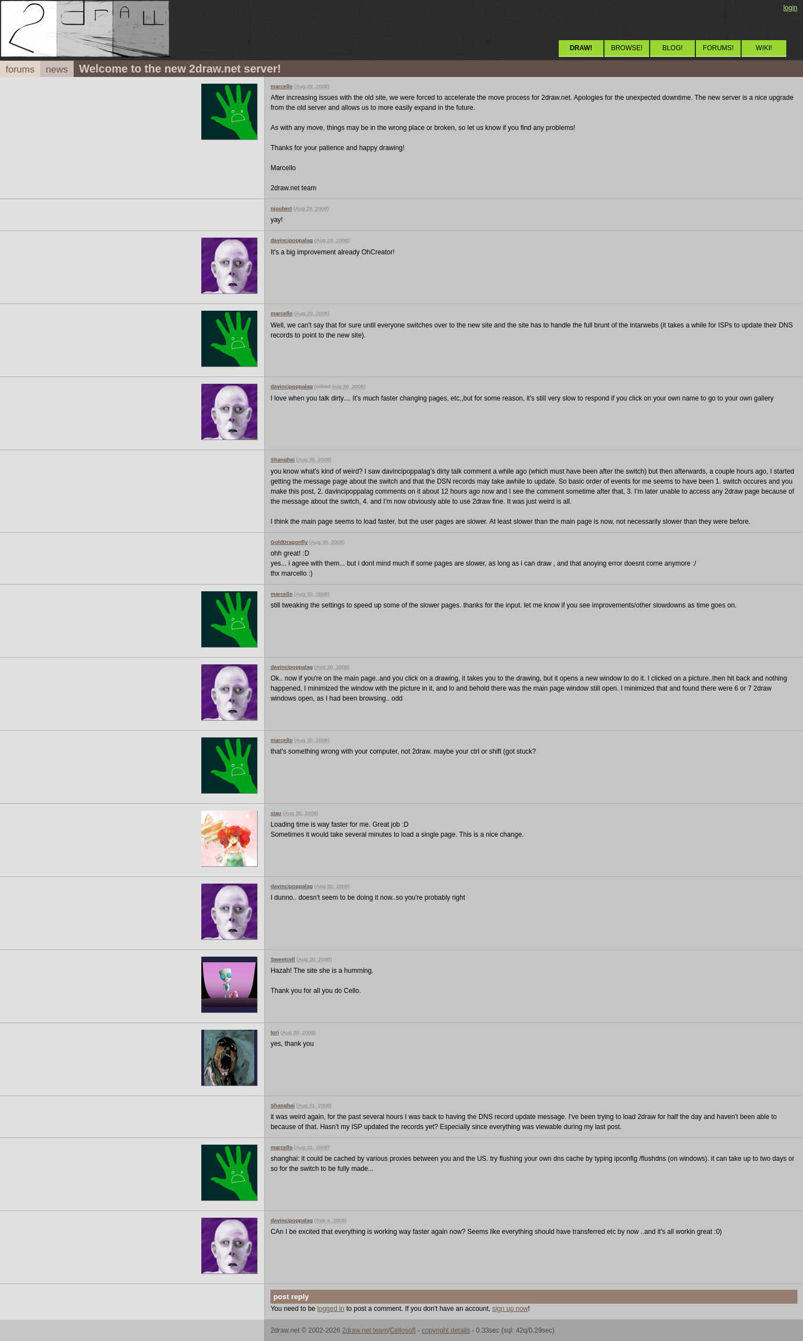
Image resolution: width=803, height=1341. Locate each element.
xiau (275, 813)
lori (274, 1032)
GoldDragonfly (289, 542)
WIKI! (764, 48)
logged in (331, 1309)
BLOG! (672, 48)
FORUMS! (718, 48)
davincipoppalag (291, 240)
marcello (281, 86)
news (57, 69)
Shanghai (282, 459)
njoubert (281, 208)
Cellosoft (403, 1330)
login (790, 8)
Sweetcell (282, 959)
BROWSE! (627, 48)
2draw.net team (365, 1330)
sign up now (510, 1309)
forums (20, 69)
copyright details (446, 1330)
